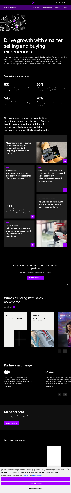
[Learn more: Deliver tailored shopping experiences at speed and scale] (51, 220)
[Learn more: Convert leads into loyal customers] (19, 191)
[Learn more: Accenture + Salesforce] (8, 386)
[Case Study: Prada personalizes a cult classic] (42, 329)
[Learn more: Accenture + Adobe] (50, 386)
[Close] (68, 469)
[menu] (5, 3)
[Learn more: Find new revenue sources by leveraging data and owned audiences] (51, 178)
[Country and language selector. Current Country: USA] (62, 3)
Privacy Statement (37, 475)
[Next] (65, 351)
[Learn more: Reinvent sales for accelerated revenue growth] (35, 149)
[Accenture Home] (33, 3)
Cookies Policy (26, 475)
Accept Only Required (36, 483)
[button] (35, 278)
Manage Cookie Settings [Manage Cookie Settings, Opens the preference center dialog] (35, 488)
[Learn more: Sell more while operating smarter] (19, 233)
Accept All (35, 478)
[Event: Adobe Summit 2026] (15, 329)
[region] (35, 480)
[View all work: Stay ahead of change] (9, 307)
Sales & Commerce (10, 7)
